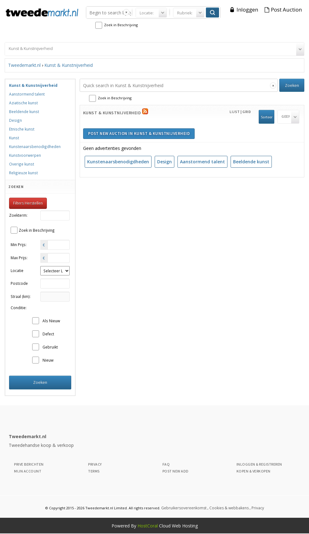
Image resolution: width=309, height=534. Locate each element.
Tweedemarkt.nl (24, 65)
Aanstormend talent (202, 162)
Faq (166, 464)
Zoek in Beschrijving (121, 24)
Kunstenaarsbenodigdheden (118, 162)
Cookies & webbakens (229, 508)
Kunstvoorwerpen (25, 155)
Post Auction (286, 9)
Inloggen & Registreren (259, 464)
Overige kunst (21, 163)
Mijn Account (27, 471)
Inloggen (247, 9)
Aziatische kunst (23, 102)
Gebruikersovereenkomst (184, 508)
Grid (246, 111)
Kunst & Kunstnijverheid (68, 65)
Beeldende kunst (251, 162)
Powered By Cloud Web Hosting (155, 526)
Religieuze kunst (23, 172)
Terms (94, 471)
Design (164, 162)
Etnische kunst (21, 128)
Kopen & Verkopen (254, 471)
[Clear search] (126, 12)
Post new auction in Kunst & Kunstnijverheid (139, 133)
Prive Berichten (29, 464)
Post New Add (175, 471)
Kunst (14, 137)
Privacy (95, 464)
